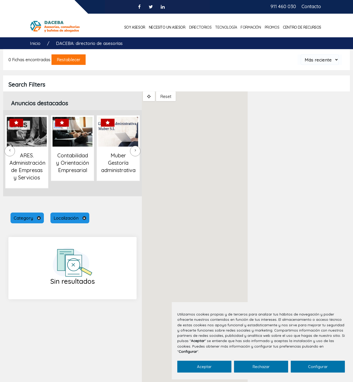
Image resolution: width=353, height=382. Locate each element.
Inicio (36, 43)
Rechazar (261, 366)
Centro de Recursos (302, 27)
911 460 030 (283, 6)
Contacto (311, 6)
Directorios (200, 27)
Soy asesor (134, 27)
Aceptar (204, 366)
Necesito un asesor (167, 27)
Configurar (318, 366)
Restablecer (68, 59)
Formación (251, 27)
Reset (166, 96)
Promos (272, 27)
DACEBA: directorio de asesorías (89, 43)
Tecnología (226, 27)
